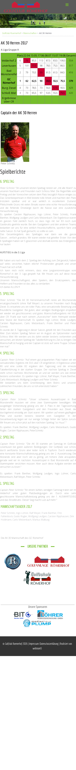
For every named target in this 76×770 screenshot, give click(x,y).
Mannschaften (30, 33)
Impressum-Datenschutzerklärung (44, 643)
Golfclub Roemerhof (11, 33)
